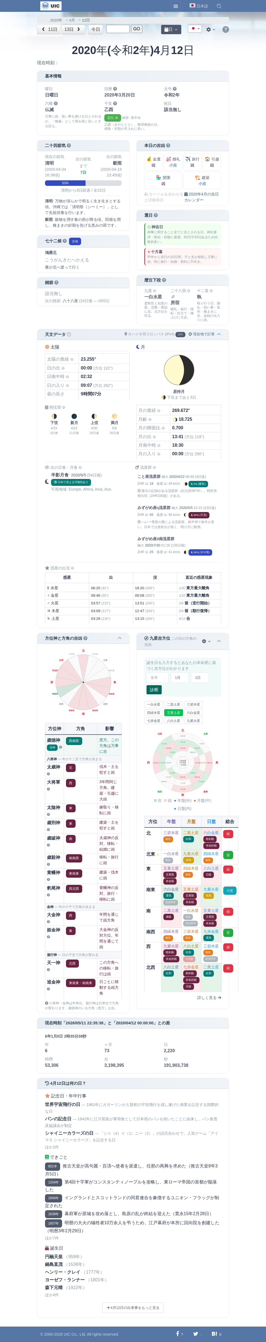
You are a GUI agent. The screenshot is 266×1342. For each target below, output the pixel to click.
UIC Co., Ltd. (75, 1334)
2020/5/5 (186, 508)
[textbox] (194, 29)
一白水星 (153, 704)
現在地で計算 (201, 334)
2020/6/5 (78, 475)
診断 (154, 689)
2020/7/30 (152, 545)
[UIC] (51, 5)
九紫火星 (193, 721)
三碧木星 (193, 704)
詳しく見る (209, 997)
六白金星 (193, 713)
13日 (73, 29)
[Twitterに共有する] (195, 1334)
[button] (219, 6)
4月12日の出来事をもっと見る (133, 1308)
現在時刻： (48, 62)
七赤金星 (153, 721)
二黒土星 (173, 704)
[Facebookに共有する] (177, 1334)
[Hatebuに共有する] (214, 1334)
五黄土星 (173, 713)
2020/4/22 (176, 477)
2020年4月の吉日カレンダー (201, 197)
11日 (49, 29)
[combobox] (195, 29)
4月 (72, 20)
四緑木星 (153, 713)
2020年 (56, 20)
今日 (95, 29)
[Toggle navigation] (176, 6)
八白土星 (173, 721)
